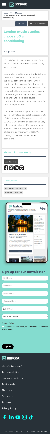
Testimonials (8, 384)
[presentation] (22, 337)
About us (7, 390)
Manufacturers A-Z (12, 366)
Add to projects (38, 23)
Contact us (7, 396)
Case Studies (16, 13)
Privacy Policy (8, 323)
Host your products (12, 378)
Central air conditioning (15, 188)
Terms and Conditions (36, 327)
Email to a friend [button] (11, 162)
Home (5, 13)
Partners (6, 402)
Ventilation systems (13, 193)
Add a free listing (11, 372)
